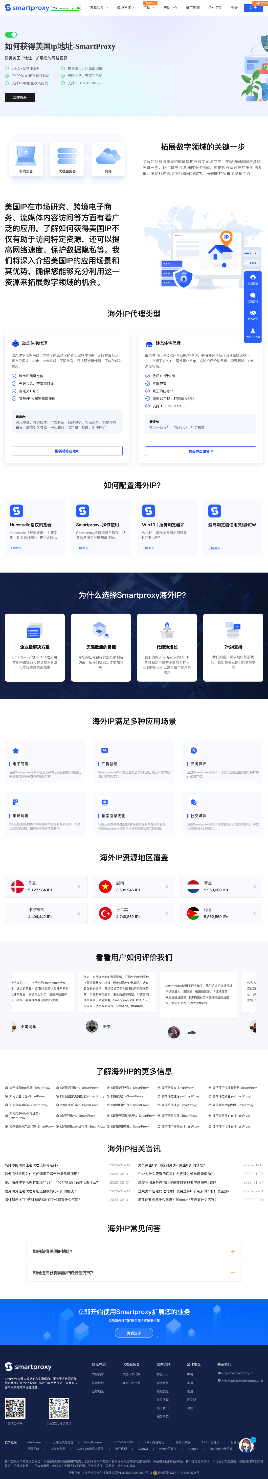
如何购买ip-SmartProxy (178, 1088)
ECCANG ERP (123, 1442)
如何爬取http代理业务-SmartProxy (24, 1115)
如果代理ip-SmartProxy (127, 1096)
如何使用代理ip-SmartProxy (231, 1126)
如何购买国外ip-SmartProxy (79, 1088)
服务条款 (163, 1416)
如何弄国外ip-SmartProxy (77, 1115)
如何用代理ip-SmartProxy (179, 1105)
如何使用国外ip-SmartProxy (181, 1126)
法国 (190, 1391)
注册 (253, 7)
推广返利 (193, 7)
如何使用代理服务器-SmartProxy (235, 1088)
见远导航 (33, 1449)
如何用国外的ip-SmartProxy (130, 1105)
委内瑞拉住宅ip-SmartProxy (181, 1096)
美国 (190, 1374)
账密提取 (98, 1383)
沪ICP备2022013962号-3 (134, 1473)
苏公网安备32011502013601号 (178, 1473)
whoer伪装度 (168, 1449)
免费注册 (134, 1333)
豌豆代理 (121, 1449)
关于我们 (163, 1408)
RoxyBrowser (93, 1442)
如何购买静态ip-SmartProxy (130, 1088)
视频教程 (163, 1391)
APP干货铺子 (210, 1442)
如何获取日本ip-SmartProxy (79, 1105)
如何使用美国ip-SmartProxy (130, 1126)
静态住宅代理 (131, 1383)
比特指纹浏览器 (62, 1442)
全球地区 (98, 1391)
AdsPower (34, 1442)
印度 (190, 1408)
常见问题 (163, 1400)
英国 (190, 1383)
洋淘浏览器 (57, 1449)
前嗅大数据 (183, 1442)
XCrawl (143, 1449)
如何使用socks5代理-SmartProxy (82, 1126)
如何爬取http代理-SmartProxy (233, 1105)
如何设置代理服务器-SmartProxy (82, 1096)
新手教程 (163, 1383)
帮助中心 (170, 7)
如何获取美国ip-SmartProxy (28, 1105)
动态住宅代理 (131, 1374)
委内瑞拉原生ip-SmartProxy (231, 1096)
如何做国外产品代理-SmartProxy (31, 1126)
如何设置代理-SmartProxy (27, 1096)
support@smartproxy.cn (237, 1373)
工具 (149, 8)
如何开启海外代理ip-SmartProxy (133, 1115)
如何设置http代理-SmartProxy (29, 1088)
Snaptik (193, 1449)
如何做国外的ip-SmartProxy (231, 1115)
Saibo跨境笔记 (154, 1442)
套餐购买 (99, 8)
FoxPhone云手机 (220, 1449)
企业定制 (215, 7)
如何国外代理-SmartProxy (179, 1115)
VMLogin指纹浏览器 (90, 1449)
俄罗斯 (191, 1400)
